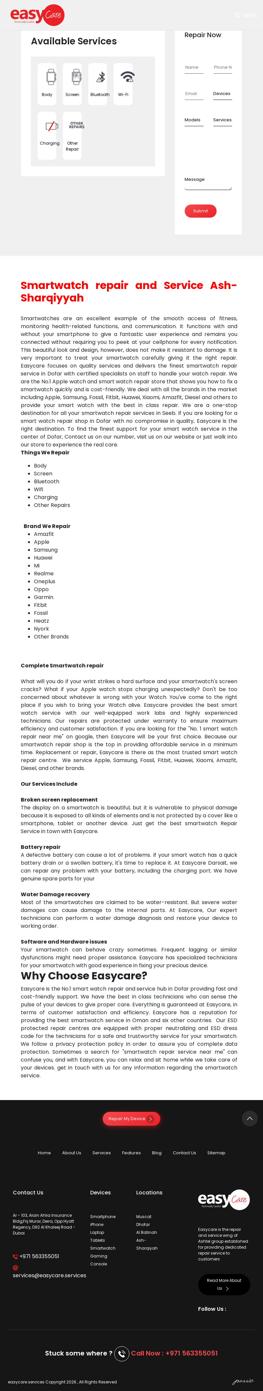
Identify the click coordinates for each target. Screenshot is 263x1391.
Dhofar (143, 1224)
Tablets (97, 1240)
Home (44, 1153)
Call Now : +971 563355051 (174, 1353)
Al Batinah (146, 1232)
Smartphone (103, 1216)
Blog (157, 1153)
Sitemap (216, 1153)
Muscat (143, 1216)
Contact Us (184, 1153)
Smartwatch (103, 1248)
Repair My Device (131, 1118)
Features (131, 1153)
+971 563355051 (36, 1256)
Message (195, 179)
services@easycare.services (46, 1272)
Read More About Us (224, 1284)
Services (101, 1153)
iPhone (96, 1224)
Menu (246, 15)
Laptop (97, 1232)
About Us (71, 1153)
